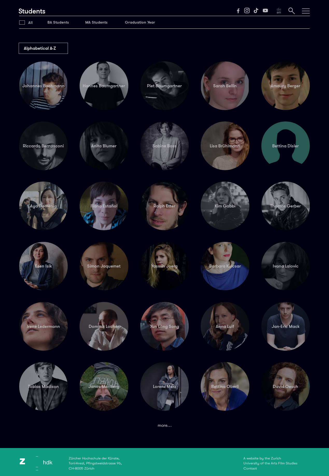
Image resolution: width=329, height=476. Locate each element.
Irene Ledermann (43, 326)
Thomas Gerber (285, 206)
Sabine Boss (164, 146)
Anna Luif (225, 326)
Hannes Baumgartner (104, 86)
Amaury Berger (285, 86)
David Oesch (285, 386)
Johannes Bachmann (43, 86)
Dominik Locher (104, 326)
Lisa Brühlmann (225, 146)
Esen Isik (43, 266)
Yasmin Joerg (164, 266)
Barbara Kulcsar (225, 266)
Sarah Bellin (225, 86)
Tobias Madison (43, 386)
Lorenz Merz (164, 386)
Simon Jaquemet (104, 266)
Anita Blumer (103, 146)
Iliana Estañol (103, 206)
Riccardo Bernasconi (43, 146)
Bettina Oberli (225, 386)
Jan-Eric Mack (285, 326)
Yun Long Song (164, 326)
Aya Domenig (43, 206)
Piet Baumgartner (164, 86)
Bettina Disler (285, 146)
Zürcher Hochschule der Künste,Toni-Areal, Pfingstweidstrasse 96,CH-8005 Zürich (95, 463)
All (30, 22)
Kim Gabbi (225, 206)
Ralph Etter (164, 206)
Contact (250, 468)
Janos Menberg (103, 386)
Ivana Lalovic (285, 266)
